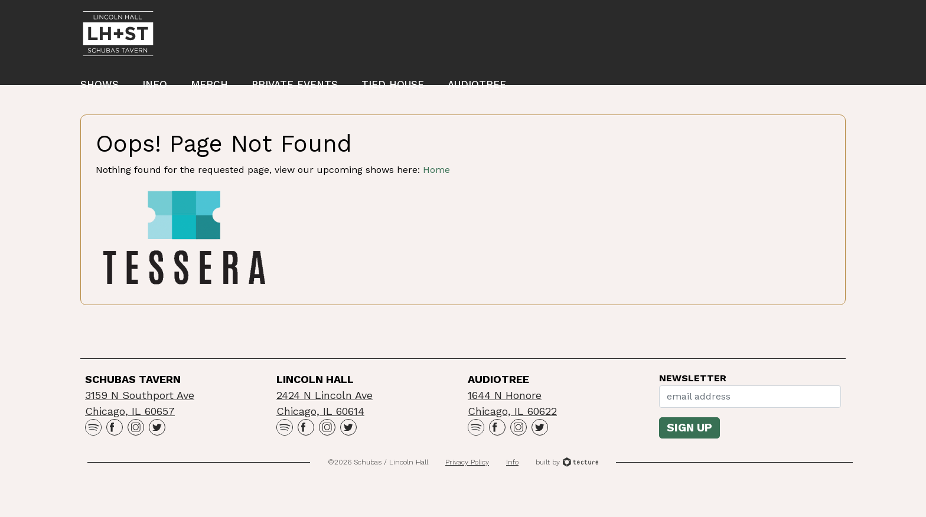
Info (154, 88)
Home (436, 194)
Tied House (392, 88)
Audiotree (477, 88)
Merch (209, 88)
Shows (99, 88)
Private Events (295, 88)
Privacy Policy (467, 487)
